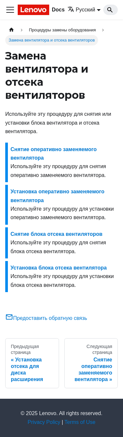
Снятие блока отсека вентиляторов (56, 234)
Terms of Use (80, 422)
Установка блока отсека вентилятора (58, 268)
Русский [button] (81, 9)
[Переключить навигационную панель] (10, 10)
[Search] (110, 10)
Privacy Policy (44, 422)
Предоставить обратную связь (46, 318)
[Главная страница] (11, 30)
